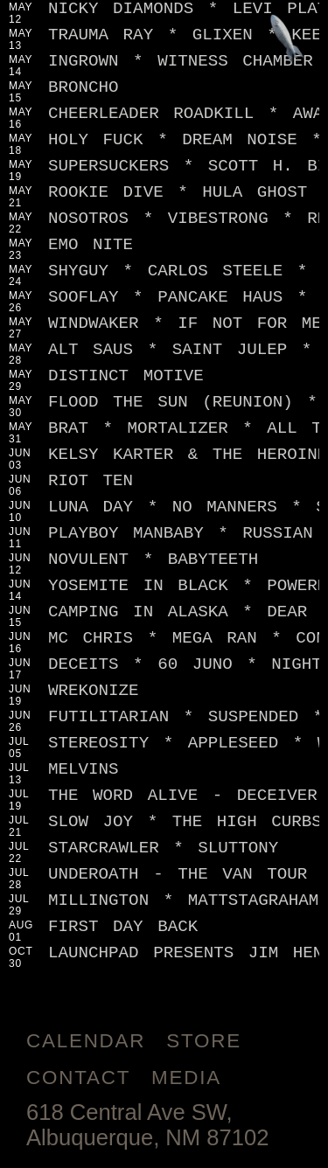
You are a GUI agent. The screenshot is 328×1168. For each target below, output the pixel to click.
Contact (78, 1077)
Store (203, 1041)
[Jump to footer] (287, 40)
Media (186, 1077)
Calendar (85, 1041)
